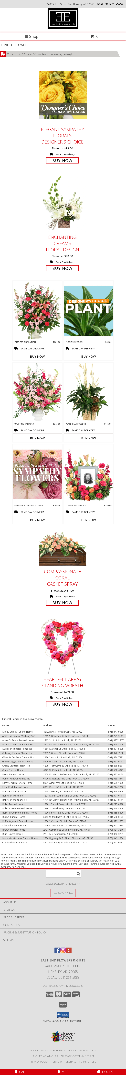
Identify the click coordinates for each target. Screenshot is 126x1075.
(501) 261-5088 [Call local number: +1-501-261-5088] (114, 4)
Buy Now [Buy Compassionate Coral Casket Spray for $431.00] (62, 602)
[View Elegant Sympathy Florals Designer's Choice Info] (63, 95)
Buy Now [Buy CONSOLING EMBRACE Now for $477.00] (88, 520)
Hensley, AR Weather (45, 1056)
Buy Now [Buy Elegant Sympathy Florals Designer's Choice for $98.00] (62, 160)
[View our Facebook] (57, 952)
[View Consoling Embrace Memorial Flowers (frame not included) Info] (88, 474)
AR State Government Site (77, 1056)
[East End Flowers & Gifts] (63, 27)
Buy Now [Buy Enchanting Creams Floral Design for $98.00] (62, 268)
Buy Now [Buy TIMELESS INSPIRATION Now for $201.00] (37, 356)
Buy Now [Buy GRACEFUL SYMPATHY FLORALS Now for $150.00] (37, 520)
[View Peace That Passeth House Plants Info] (88, 392)
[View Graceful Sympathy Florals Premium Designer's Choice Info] (37, 474)
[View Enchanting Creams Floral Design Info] (63, 203)
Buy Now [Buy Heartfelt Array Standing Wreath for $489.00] (62, 704)
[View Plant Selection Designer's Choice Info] (88, 311)
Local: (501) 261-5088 (63, 977)
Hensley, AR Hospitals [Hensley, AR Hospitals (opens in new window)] (82, 1050)
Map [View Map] (63, 1072)
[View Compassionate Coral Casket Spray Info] (63, 547)
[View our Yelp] (69, 952)
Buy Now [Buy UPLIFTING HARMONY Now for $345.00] (37, 438)
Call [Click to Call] (20, 1072)
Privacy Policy (39, 1061)
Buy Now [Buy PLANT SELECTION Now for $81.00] (88, 356)
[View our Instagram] (63, 952)
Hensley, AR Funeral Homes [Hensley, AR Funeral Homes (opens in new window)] (47, 1050)
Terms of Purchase (64, 1061)
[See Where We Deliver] (63, 892)
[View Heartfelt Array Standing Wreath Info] (63, 645)
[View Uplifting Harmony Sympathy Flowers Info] (37, 392)
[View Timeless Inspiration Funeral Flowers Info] (37, 311)
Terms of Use (87, 1061)
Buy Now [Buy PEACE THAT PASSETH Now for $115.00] (88, 438)
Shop (31, 36)
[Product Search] (63, 874)
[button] (63, 1015)
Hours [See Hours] (105, 1072)
